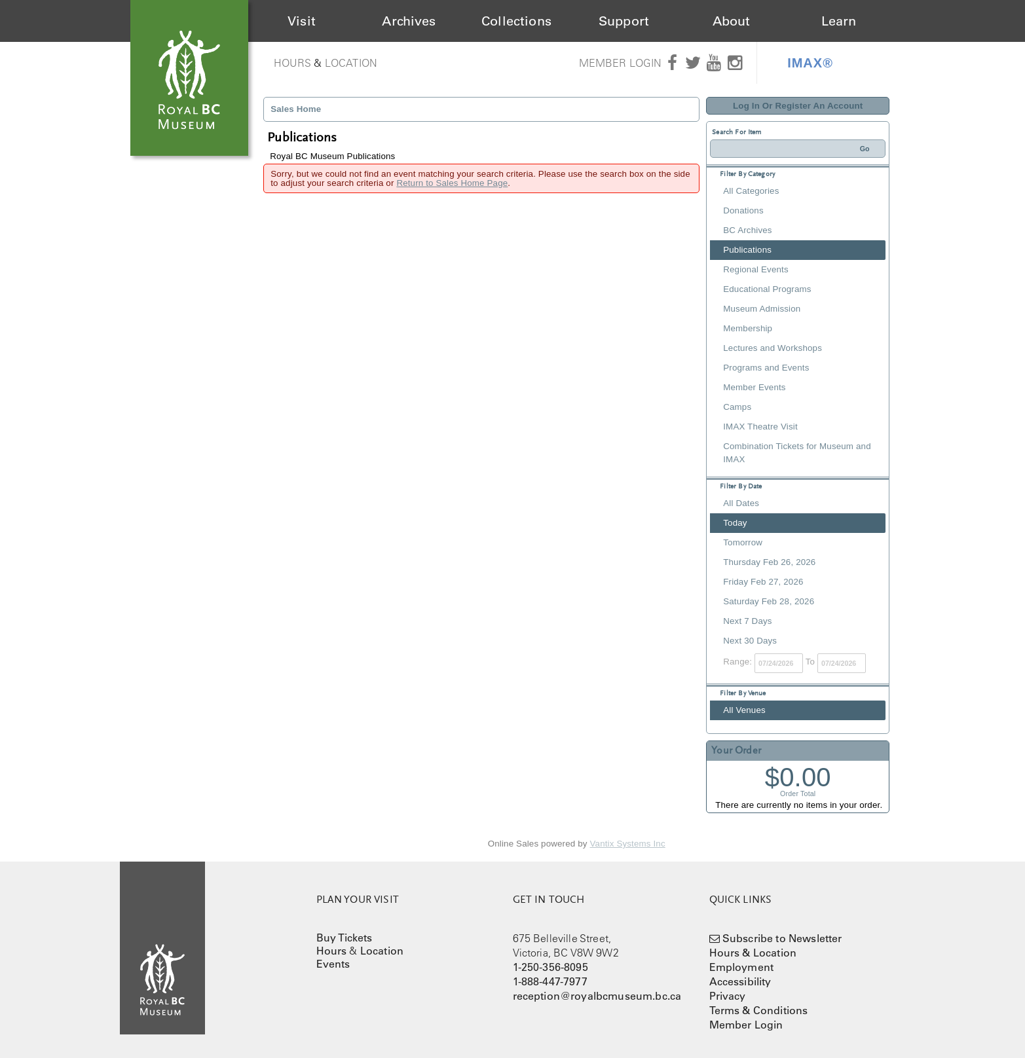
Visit (302, 21)
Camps (737, 407)
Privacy (727, 995)
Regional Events (755, 269)
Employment (741, 967)
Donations (743, 210)
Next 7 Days (747, 621)
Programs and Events (766, 368)
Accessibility (740, 981)
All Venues (744, 710)
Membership (747, 328)
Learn (839, 21)
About (732, 21)
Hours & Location (753, 952)
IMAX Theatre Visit (760, 426)
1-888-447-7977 (550, 981)
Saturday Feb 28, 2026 (768, 601)
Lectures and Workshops (772, 348)
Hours (293, 62)
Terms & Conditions (758, 1010)
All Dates (741, 503)
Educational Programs (767, 289)
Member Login (620, 62)
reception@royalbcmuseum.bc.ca (597, 995)
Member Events (754, 387)
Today (735, 523)
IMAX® (810, 63)
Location (351, 62)
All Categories (751, 191)
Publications (747, 250)
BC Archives (747, 230)
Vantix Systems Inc (627, 843)
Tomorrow (742, 542)
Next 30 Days (750, 641)
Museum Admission (761, 309)
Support (624, 21)
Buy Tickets (344, 937)
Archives (409, 21)
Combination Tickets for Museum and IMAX (796, 452)
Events (333, 963)
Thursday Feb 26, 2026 (769, 562)
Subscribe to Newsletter (782, 938)
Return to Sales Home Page (452, 183)
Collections (516, 21)
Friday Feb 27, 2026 (763, 582)
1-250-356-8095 (550, 967)
